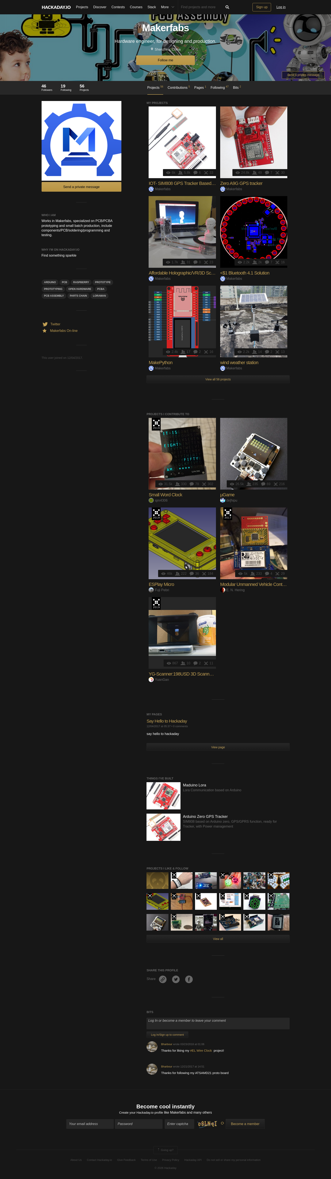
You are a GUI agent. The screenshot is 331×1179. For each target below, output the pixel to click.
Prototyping (53, 289)
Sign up (261, 7)
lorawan (99, 295)
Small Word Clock (165, 494)
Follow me (165, 60)
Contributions (179, 87)
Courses (136, 7)
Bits (237, 87)
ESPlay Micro (161, 584)
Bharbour (166, 1044)
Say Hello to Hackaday (168, 721)
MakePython (160, 362)
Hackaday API (193, 1160)
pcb (64, 282)
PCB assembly (54, 295)
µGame (227, 494)
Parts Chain (78, 295)
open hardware (79, 289)
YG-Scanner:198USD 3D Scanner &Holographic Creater (201, 674)
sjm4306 (158, 500)
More (168, 7)
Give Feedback (126, 1160)
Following (220, 87)
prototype (103, 282)
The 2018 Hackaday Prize (271, 875)
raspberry (81, 282)
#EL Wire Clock (202, 1050)
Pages (200, 87)
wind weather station (239, 362)
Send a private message (303, 75)
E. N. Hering (232, 590)
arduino (50, 282)
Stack (152, 7)
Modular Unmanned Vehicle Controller (255, 584)
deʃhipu (228, 500)
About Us (76, 1160)
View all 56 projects (218, 379)
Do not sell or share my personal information (233, 1160)
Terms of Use (149, 1160)
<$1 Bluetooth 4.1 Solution (244, 273)
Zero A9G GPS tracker (241, 183)
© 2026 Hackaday (165, 1168)
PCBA (100, 289)
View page (218, 747)
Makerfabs (160, 189)
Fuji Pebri (159, 590)
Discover (99, 7)
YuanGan (159, 679)
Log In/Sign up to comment (167, 1034)
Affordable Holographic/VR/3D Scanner (185, 273)
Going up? (165, 1150)
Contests (118, 7)
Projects (82, 7)
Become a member (245, 1124)
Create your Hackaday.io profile (141, 1113)
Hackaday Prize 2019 (156, 424)
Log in (281, 7)
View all (218, 939)
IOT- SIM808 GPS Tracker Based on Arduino (190, 183)
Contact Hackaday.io (99, 1160)
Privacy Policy (170, 1160)
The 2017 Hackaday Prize (227, 513)
